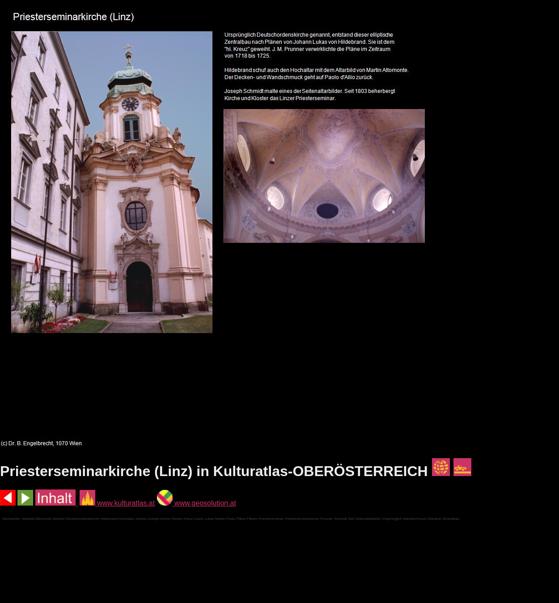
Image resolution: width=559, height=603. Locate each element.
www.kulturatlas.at (117, 503)
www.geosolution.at (196, 503)
